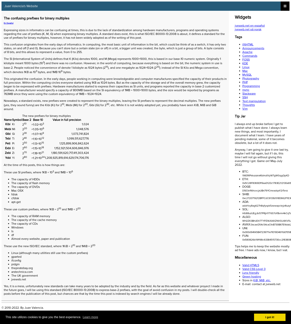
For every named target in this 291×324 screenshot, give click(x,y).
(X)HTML (247, 44)
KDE (245, 63)
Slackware (249, 94)
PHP (245, 82)
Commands (249, 56)
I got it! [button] (269, 317)
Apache (247, 52)
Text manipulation (254, 101)
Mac (245, 71)
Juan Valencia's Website (21, 6)
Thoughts (248, 105)
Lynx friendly (250, 273)
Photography (250, 78)
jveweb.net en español (250, 26)
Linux (246, 67)
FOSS (246, 60)
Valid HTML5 (250, 265)
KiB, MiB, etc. (262, 280)
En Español (8, 23)
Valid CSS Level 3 (254, 269)
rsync (245, 90)
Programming (251, 86)
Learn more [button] (90, 317)
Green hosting (251, 276)
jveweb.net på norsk (248, 29)
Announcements (253, 48)
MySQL (247, 75)
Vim (245, 109)
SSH (245, 97)
